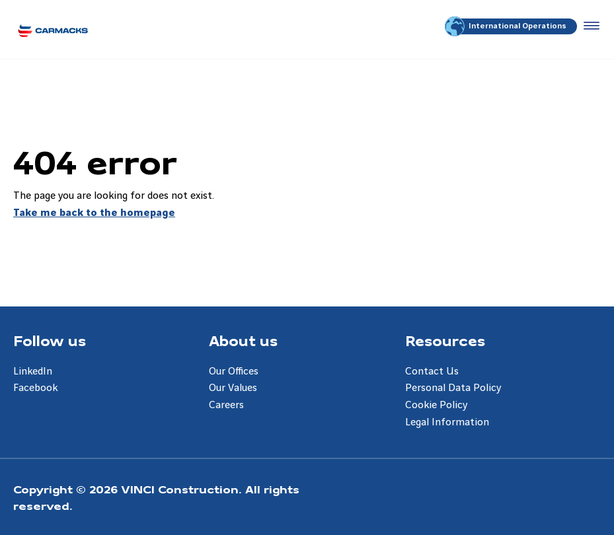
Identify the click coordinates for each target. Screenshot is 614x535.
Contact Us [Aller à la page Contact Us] (432, 371)
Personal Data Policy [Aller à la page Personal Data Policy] (453, 388)
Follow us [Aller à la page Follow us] (49, 340)
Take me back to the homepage (94, 213)
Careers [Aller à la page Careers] (226, 405)
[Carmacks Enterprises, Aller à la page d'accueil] (53, 29)
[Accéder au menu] (589, 26)
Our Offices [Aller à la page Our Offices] (233, 371)
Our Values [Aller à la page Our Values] (233, 388)
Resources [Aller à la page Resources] (445, 340)
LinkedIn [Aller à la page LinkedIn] (32, 371)
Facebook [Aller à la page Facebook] (35, 388)
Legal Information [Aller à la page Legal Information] (447, 422)
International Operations (506, 26)
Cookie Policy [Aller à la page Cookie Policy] (436, 405)
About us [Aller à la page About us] (243, 340)
